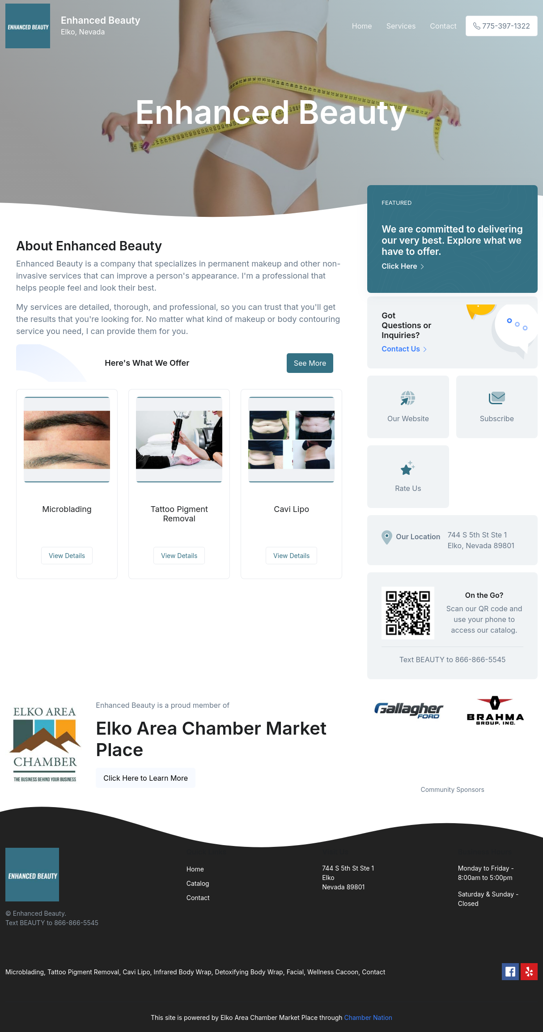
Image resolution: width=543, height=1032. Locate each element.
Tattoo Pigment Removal (179, 514)
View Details (67, 555)
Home (362, 25)
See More (310, 363)
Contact (443, 25)
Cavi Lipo (291, 509)
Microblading (67, 509)
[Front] (29, 26)
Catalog (198, 883)
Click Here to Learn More (145, 778)
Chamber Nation (368, 1017)
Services (401, 25)
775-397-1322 (501, 25)
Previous (360, 733)
